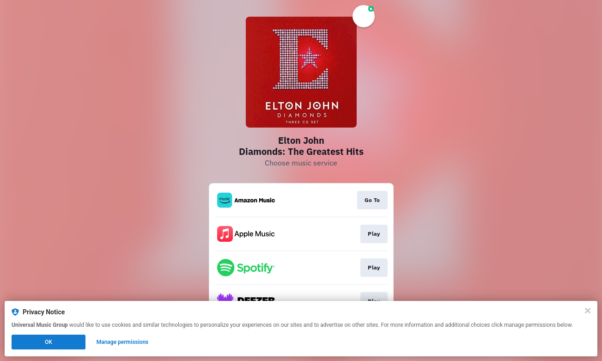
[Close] (587, 310)
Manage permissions (123, 342)
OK (48, 342)
